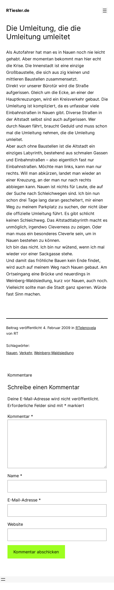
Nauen (11, 352)
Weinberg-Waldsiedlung (54, 352)
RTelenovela (86, 327)
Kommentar (20, 416)
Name (14, 475)
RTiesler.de (17, 10)
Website (15, 524)
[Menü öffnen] (105, 10)
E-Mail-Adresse (24, 500)
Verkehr (25, 352)
